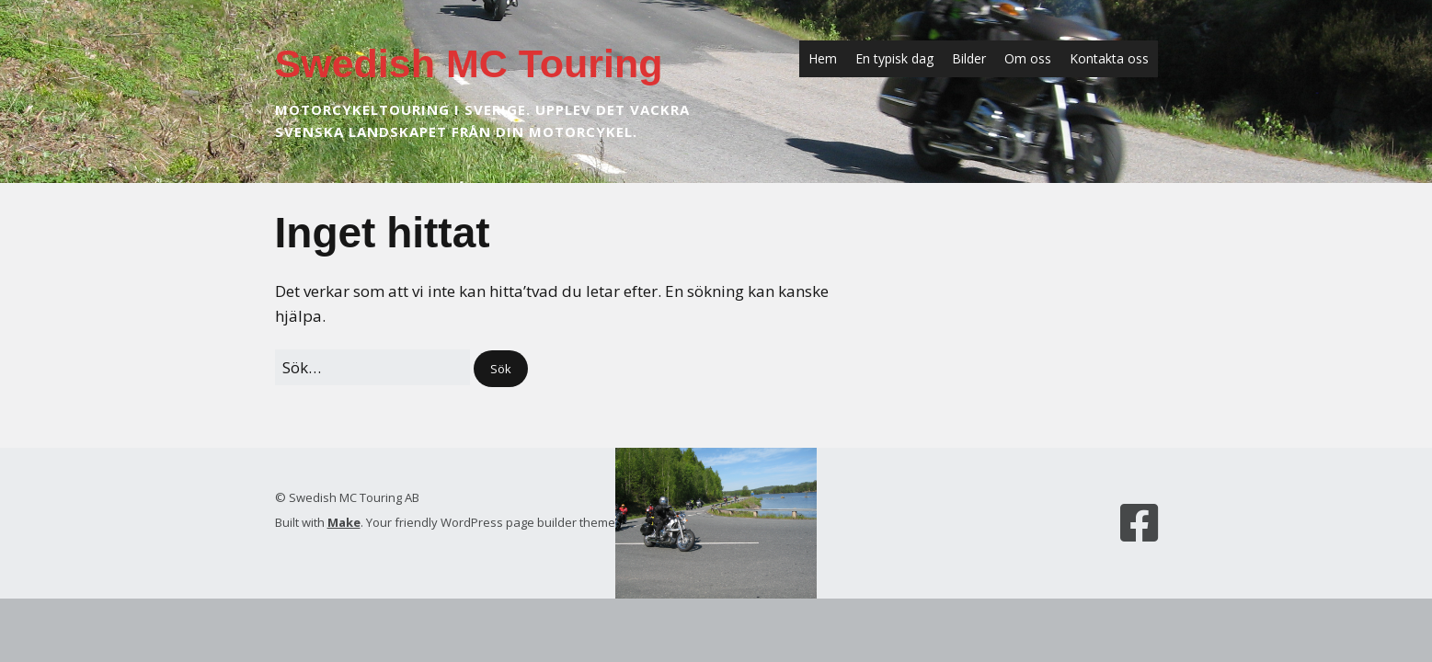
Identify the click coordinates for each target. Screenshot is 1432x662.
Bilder (969, 58)
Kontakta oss (1109, 58)
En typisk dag (894, 58)
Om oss (1027, 58)
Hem (822, 58)
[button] (501, 369)
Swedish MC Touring (469, 63)
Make (344, 522)
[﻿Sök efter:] (372, 367)
